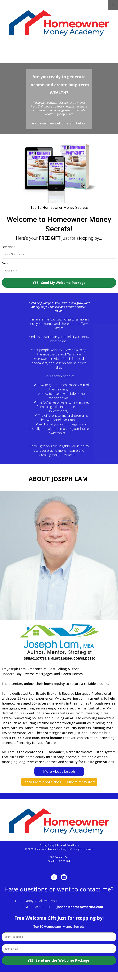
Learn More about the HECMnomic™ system (59, 782)
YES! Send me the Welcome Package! (59, 960)
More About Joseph (59, 771)
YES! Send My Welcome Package (59, 282)
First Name (8, 247)
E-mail (5, 263)
